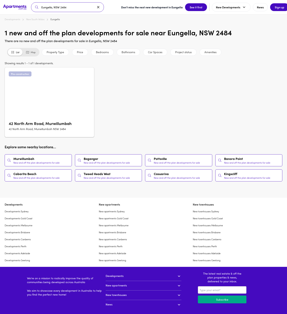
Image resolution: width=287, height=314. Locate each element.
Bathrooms (128, 52)
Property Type (55, 52)
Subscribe (222, 299)
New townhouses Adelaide (207, 253)
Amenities (210, 52)
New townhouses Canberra (207, 239)
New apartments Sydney (112, 211)
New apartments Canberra (113, 239)
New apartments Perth (111, 246)
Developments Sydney (17, 211)
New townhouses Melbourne (208, 225)
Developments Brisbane (17, 232)
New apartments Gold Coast (114, 218)
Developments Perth (15, 246)
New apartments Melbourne (114, 225)
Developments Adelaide (17, 253)
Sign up (274, 7)
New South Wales (35, 19)
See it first (191, 7)
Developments (12, 19)
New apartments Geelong (112, 260)
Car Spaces (155, 52)
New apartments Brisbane (112, 232)
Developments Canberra (18, 239)
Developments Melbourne (18, 225)
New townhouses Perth (205, 246)
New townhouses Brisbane (207, 232)
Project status (183, 52)
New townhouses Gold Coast (208, 218)
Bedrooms (102, 52)
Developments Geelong (17, 260)
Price (80, 52)
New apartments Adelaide (112, 253)
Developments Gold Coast (18, 218)
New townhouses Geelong (206, 260)
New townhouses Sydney (206, 211)
